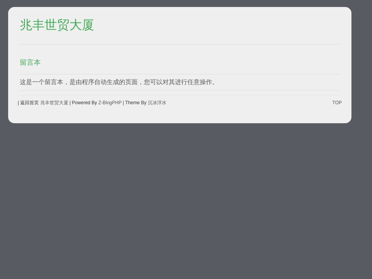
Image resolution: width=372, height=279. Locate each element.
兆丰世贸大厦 (57, 25)
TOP (337, 102)
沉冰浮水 (157, 102)
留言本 (30, 62)
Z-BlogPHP (109, 102)
